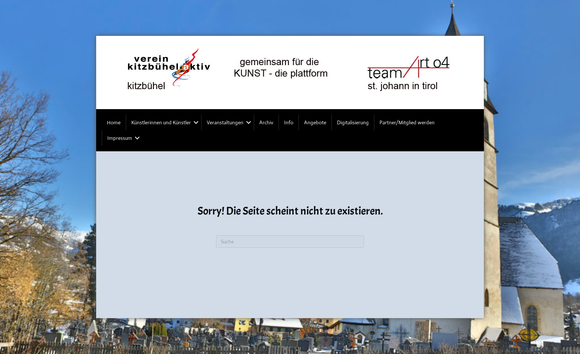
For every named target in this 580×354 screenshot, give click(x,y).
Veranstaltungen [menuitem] (225, 122)
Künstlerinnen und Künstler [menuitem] (161, 122)
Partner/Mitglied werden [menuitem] (407, 122)
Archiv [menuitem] (266, 122)
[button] (196, 122)
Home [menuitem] (114, 122)
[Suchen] (290, 241)
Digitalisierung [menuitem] (353, 122)
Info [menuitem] (288, 122)
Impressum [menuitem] (119, 138)
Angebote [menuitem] (315, 122)
